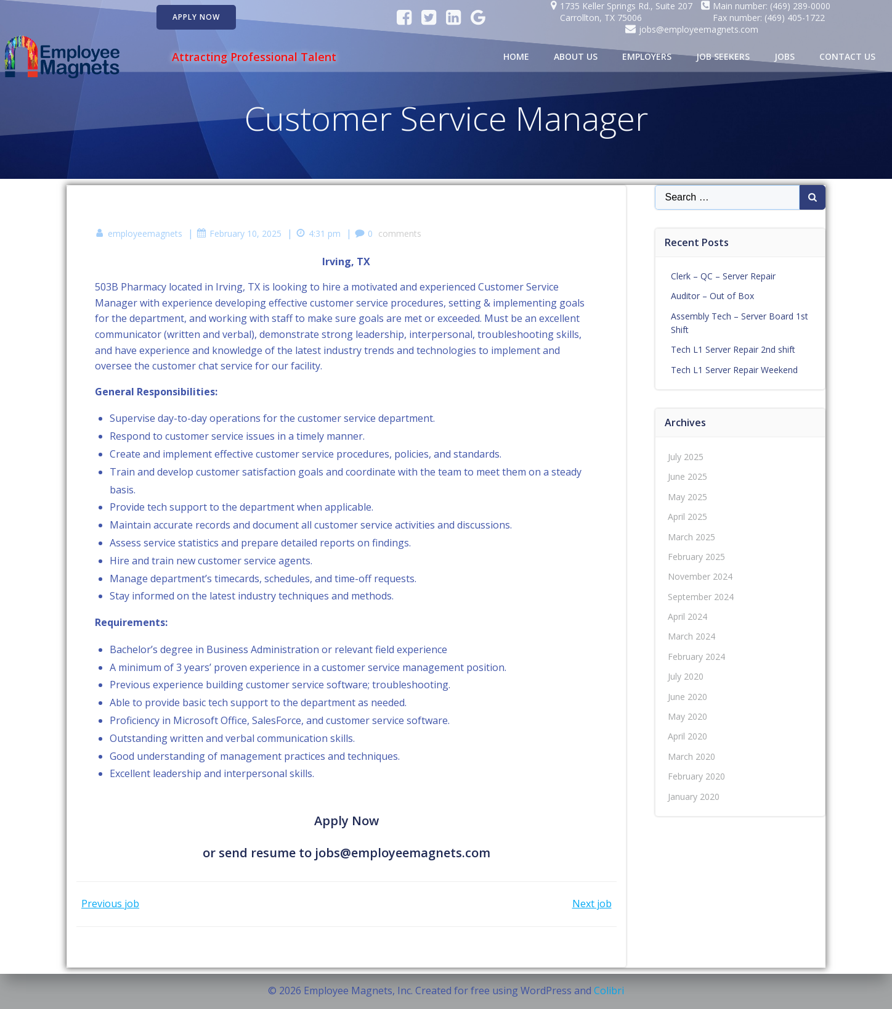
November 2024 (700, 576)
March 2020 (691, 756)
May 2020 (687, 716)
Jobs (784, 56)
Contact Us (847, 56)
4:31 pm (318, 233)
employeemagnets (138, 233)
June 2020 (687, 696)
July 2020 (685, 676)
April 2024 (687, 616)
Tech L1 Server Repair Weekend (734, 370)
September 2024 (701, 597)
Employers (646, 56)
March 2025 (691, 537)
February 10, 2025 (239, 233)
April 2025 (687, 516)
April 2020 (687, 736)
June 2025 (687, 476)
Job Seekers (723, 56)
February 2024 (696, 656)
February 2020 (696, 776)
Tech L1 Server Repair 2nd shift (733, 349)
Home (516, 56)
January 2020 (694, 796)
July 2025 (685, 457)
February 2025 (696, 556)
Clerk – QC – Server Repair (723, 276)
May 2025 (687, 497)
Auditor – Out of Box (712, 296)
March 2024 (691, 636)
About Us (576, 56)
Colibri (609, 990)
